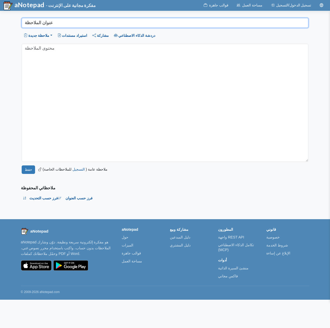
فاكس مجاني (228, 276)
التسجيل (78, 169)
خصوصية (273, 237)
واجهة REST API (231, 237)
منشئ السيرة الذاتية (233, 268)
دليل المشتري (180, 245)
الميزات (127, 245)
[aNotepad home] (34, 231)
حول (125, 237)
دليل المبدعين (180, 237)
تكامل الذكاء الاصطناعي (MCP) (236, 247)
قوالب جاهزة (131, 253)
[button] (38, 35)
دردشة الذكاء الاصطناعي (134, 35)
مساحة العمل (132, 261)
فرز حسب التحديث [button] (45, 198)
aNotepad (24, 6)
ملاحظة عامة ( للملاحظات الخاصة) (73, 169)
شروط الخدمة (277, 245)
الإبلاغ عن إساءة (278, 253)
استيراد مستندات (72, 35)
